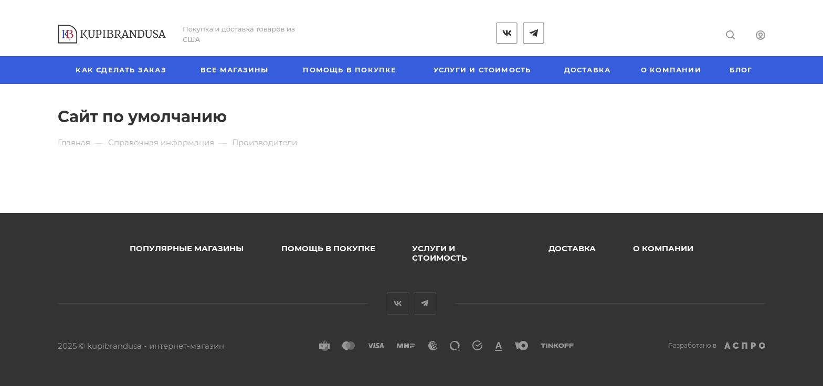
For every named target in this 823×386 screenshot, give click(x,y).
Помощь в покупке (328, 248)
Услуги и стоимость (439, 253)
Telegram (425, 303)
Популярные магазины (187, 248)
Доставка (572, 248)
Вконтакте (398, 303)
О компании (663, 248)
